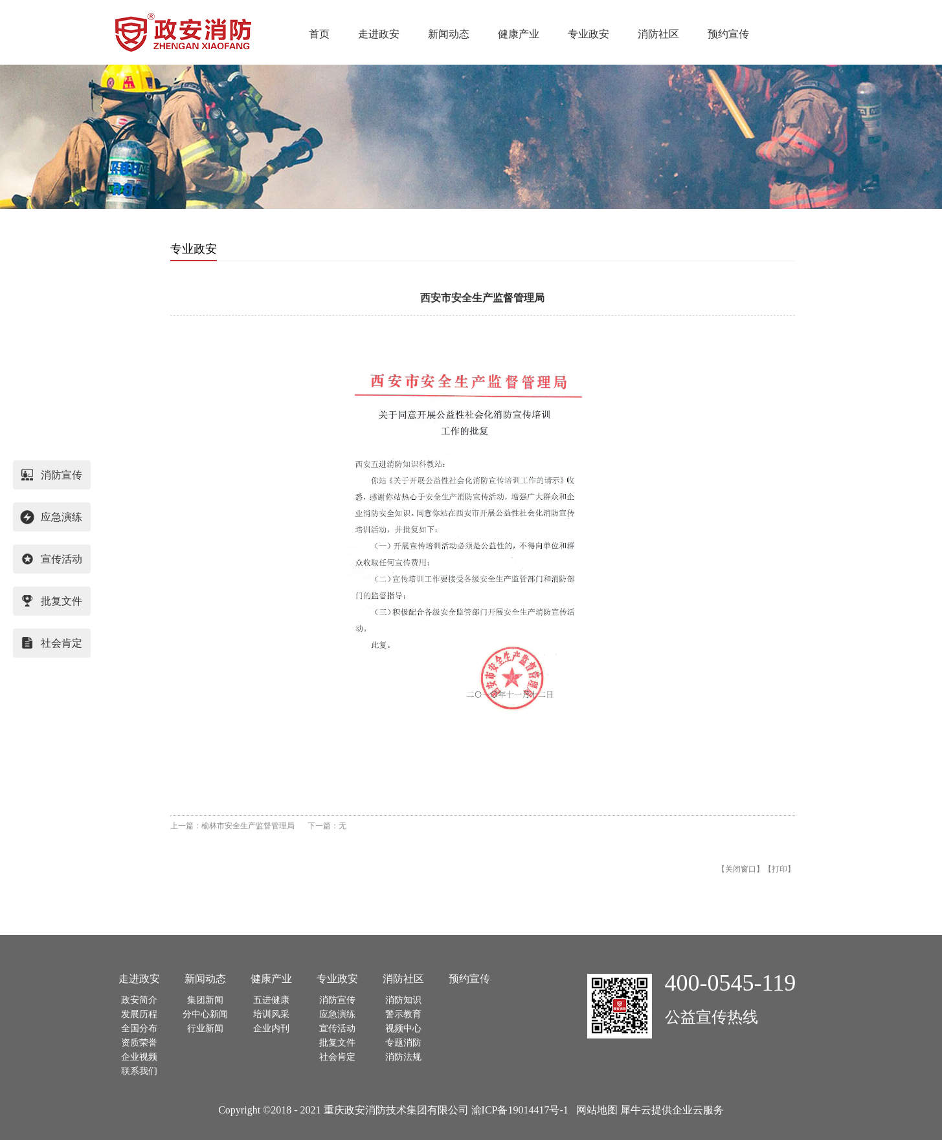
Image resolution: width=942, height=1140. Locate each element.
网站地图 (594, 1109)
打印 (779, 869)
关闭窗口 (740, 869)
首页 (319, 33)
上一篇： (232, 825)
